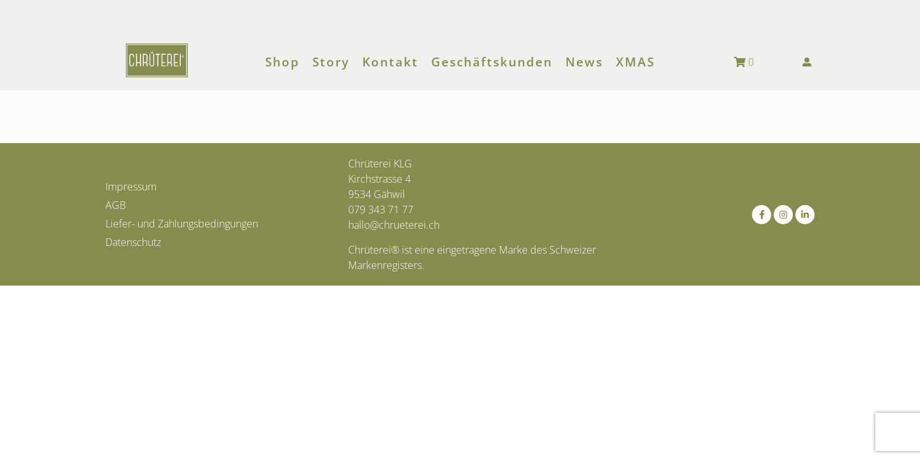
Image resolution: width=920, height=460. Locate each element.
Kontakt (390, 62)
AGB (115, 205)
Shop (282, 62)
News (584, 62)
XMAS (635, 62)
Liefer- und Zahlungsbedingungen (181, 224)
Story (330, 62)
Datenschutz (133, 242)
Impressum (131, 187)
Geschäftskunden (492, 62)
